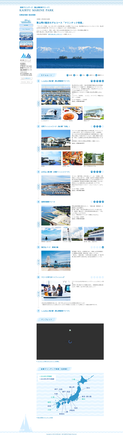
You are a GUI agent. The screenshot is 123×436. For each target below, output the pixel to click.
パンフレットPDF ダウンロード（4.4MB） (48, 361)
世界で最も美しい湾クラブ (55, 34)
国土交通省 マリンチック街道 (45, 417)
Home (38, 19)
